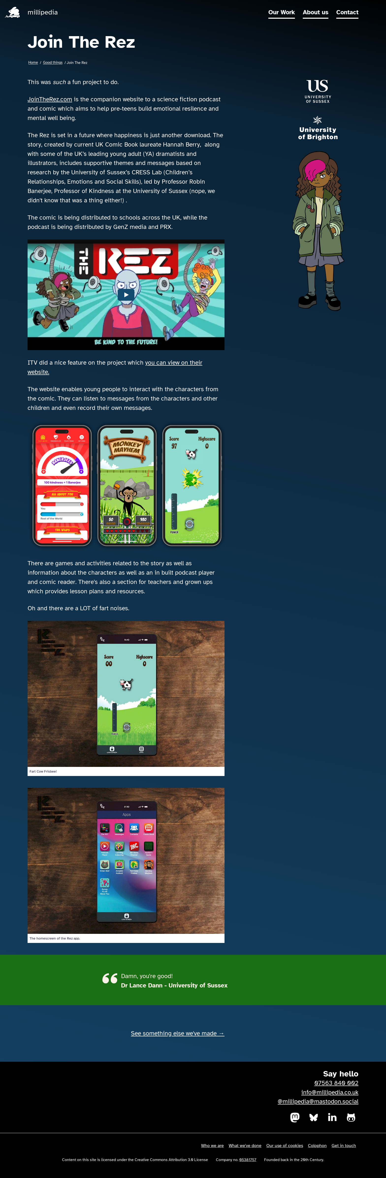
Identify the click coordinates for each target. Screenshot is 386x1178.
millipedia (43, 12)
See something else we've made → (178, 1033)
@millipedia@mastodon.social (318, 1101)
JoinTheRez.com (50, 99)
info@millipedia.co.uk (329, 1092)
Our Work (281, 12)
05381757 (247, 1159)
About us (315, 12)
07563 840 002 (336, 1083)
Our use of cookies (284, 1145)
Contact (347, 12)
